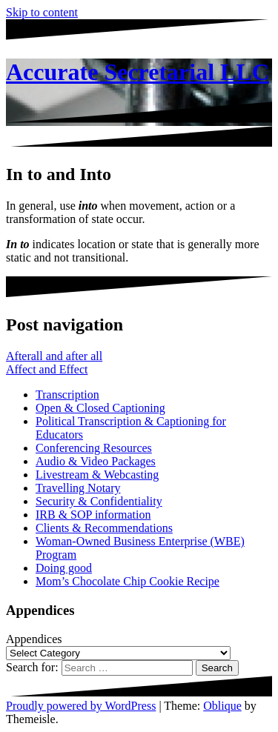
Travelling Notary (78, 488)
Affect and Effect (46, 369)
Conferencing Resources (94, 448)
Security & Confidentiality (99, 501)
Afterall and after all (54, 356)
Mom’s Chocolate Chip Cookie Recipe (127, 581)
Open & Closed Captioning (100, 408)
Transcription (67, 394)
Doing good (64, 568)
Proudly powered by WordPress (81, 705)
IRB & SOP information (93, 514)
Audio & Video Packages (96, 461)
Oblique (222, 705)
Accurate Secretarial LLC (137, 72)
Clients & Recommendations (104, 528)
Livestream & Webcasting (97, 474)
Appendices (34, 639)
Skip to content (42, 12)
